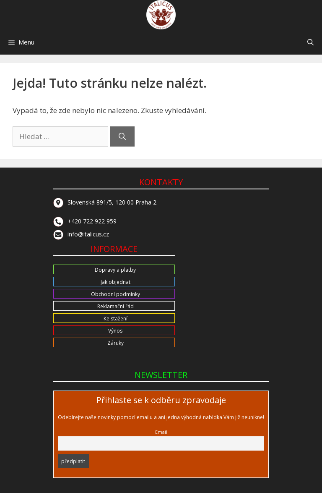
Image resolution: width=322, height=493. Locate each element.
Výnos (115, 330)
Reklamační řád (115, 306)
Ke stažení (115, 318)
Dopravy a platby (115, 269)
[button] (310, 42)
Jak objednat (115, 282)
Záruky (115, 342)
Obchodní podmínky (115, 294)
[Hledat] (122, 136)
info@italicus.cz (81, 234)
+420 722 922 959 (85, 221)
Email (161, 432)
